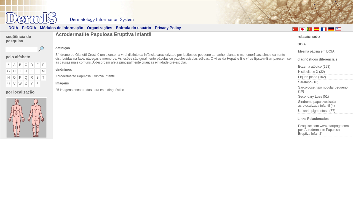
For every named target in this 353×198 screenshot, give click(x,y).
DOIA (13, 28)
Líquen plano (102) (312, 77)
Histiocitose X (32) (311, 72)
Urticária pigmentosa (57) (316, 111)
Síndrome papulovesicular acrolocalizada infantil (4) (317, 104)
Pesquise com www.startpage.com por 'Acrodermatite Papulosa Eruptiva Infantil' (323, 130)
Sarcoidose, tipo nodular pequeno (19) (322, 89)
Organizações (99, 28)
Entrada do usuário (133, 28)
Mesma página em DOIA (316, 51)
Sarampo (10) (308, 82)
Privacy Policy (168, 28)
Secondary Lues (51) (313, 96)
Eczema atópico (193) (314, 66)
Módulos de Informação (61, 28)
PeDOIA (29, 28)
